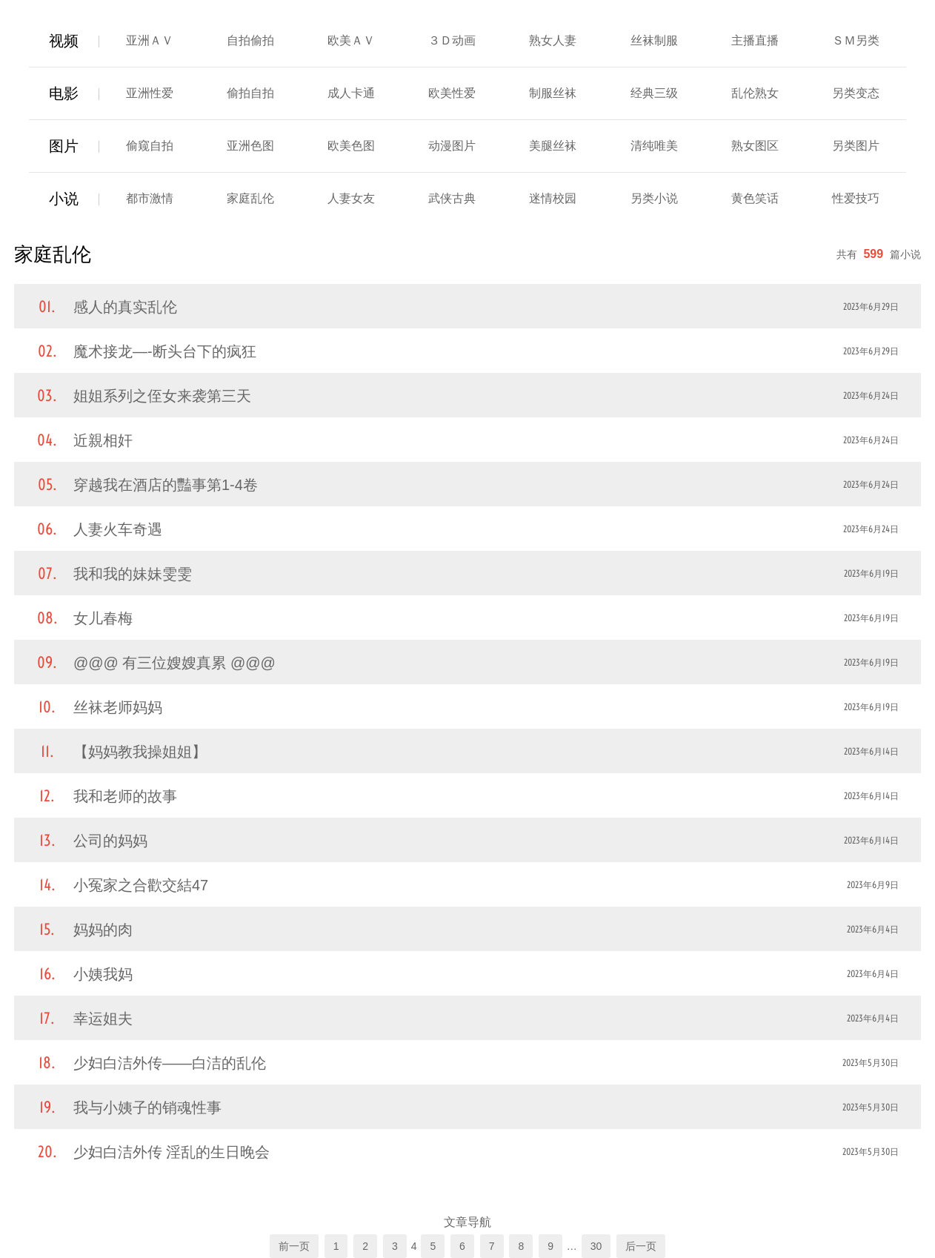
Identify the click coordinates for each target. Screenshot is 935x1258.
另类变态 (855, 93)
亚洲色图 (250, 145)
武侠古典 (452, 198)
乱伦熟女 (755, 93)
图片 (64, 146)
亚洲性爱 (149, 93)
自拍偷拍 (250, 40)
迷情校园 (552, 198)
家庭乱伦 (250, 198)
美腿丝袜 (552, 145)
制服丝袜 (552, 93)
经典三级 (654, 93)
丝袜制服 (654, 40)
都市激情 (149, 198)
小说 (64, 199)
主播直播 (755, 40)
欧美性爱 (452, 93)
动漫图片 (452, 145)
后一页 (640, 1246)
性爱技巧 (855, 198)
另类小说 (654, 198)
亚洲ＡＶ (149, 40)
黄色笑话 (755, 198)
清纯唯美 (654, 145)
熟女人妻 (552, 40)
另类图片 (855, 145)
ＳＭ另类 (855, 40)
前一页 (294, 1246)
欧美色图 (351, 145)
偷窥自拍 (149, 145)
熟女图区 (755, 145)
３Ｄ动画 (452, 40)
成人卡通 (351, 93)
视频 (64, 41)
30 (596, 1246)
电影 (64, 93)
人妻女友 (351, 198)
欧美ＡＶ (351, 40)
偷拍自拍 (250, 93)
